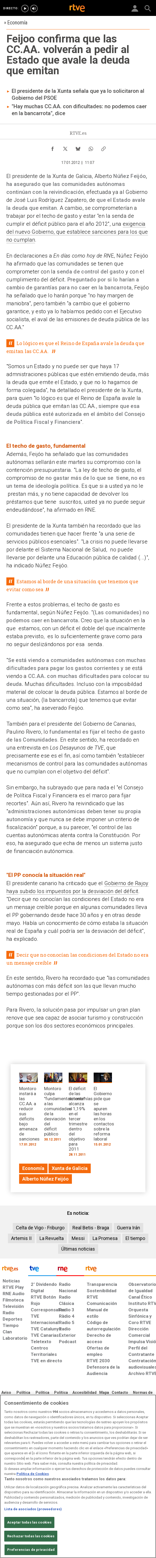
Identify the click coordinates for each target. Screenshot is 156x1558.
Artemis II (21, 1238)
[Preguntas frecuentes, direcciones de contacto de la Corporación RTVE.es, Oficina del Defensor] (120, 1392)
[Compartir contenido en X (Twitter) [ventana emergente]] (65, 147)
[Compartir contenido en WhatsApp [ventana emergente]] (90, 147)
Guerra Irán (128, 1227)
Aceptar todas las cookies (29, 1522)
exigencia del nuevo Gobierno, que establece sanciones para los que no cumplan (77, 232)
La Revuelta (52, 1238)
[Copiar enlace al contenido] (103, 147)
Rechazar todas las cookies (30, 1536)
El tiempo (135, 1238)
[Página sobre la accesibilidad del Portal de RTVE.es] (84, 1392)
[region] (78, 1476)
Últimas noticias (78, 1249)
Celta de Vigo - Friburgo (40, 1227)
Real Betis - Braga (90, 1227)
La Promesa (105, 1238)
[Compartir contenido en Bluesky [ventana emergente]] (78, 147)
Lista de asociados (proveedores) (33, 1509)
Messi (78, 1238)
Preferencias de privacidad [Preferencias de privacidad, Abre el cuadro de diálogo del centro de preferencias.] (31, 1550)
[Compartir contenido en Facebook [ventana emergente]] (52, 147)
